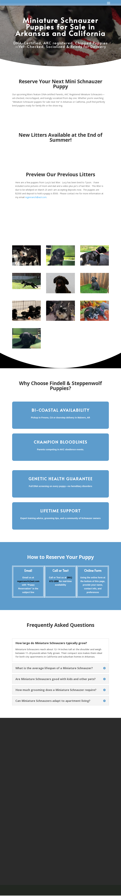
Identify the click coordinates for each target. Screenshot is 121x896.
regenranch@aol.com (36, 197)
